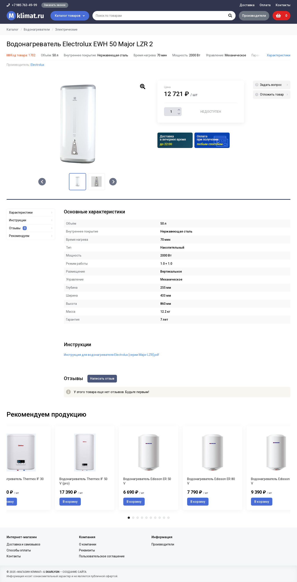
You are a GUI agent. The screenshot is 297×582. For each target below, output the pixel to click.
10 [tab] (168, 518)
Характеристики (278, 55)
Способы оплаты (19, 550)
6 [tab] (151, 518)
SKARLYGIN (52, 571)
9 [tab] (164, 518)
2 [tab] (133, 518)
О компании (87, 544)
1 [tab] (129, 518)
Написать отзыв (102, 378)
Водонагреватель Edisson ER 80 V (211, 481)
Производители (254, 15)
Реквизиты (87, 550)
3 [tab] (138, 518)
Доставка (247, 5)
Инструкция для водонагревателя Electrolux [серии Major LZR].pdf (111, 355)
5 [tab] (146, 518)
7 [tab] (155, 518)
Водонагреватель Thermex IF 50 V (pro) (83, 481)
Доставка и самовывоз (23, 544)
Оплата (265, 5)
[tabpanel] (148, 468)
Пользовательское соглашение (102, 556)
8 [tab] (160, 518)
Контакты (283, 5)
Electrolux (37, 65)
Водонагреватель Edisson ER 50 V (147, 481)
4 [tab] (142, 518)
